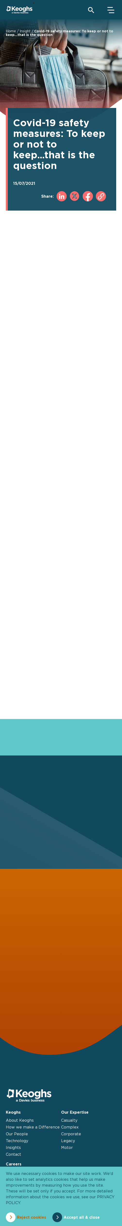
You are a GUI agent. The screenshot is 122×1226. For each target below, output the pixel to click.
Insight (25, 31)
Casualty (69, 1120)
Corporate (71, 1134)
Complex (70, 1127)
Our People (17, 1134)
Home (11, 31)
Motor (67, 1147)
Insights (13, 1147)
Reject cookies (31, 1217)
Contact (13, 1154)
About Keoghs (20, 1120)
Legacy (68, 1140)
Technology (17, 1140)
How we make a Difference (33, 1127)
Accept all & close (82, 1217)
